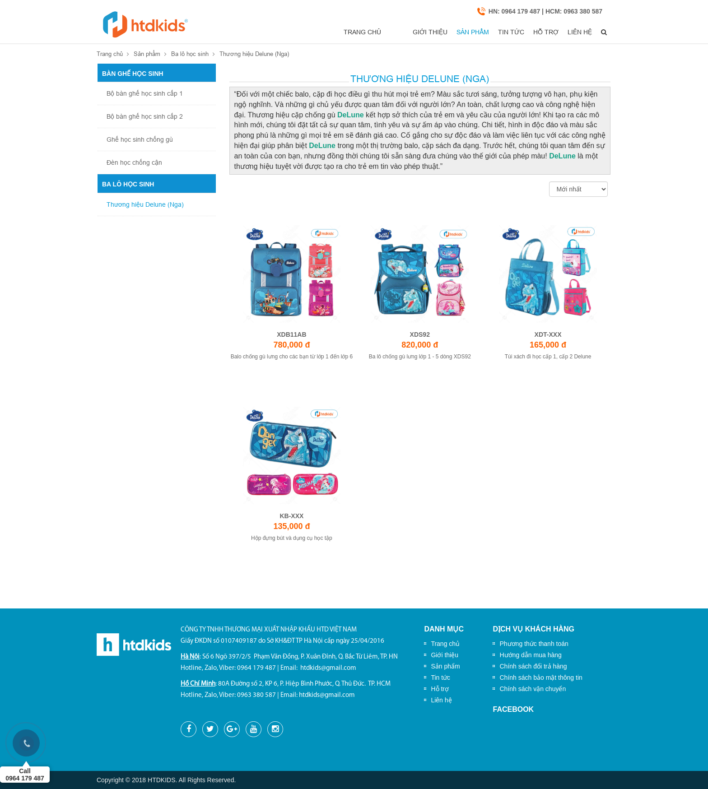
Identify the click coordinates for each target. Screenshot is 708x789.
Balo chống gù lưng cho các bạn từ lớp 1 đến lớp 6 (292, 356)
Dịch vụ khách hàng (533, 629)
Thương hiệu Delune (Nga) (254, 53)
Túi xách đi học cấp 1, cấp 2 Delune (548, 356)
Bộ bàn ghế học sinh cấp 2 (145, 116)
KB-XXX (291, 516)
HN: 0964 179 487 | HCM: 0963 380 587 (545, 11)
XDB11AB (291, 334)
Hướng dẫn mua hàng (530, 655)
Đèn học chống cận (134, 162)
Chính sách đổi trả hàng (533, 666)
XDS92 (420, 334)
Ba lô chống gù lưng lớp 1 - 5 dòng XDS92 (420, 356)
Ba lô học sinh (190, 53)
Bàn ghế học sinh (132, 73)
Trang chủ (343, 32)
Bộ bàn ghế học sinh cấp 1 (145, 93)
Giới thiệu (394, 32)
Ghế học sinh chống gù (140, 139)
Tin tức (488, 32)
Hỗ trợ (529, 32)
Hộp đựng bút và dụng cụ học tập (291, 538)
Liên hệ (570, 32)
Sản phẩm (444, 32)
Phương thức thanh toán (533, 643)
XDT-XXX (548, 334)
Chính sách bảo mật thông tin (540, 677)
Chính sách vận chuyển (532, 688)
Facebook (513, 709)
